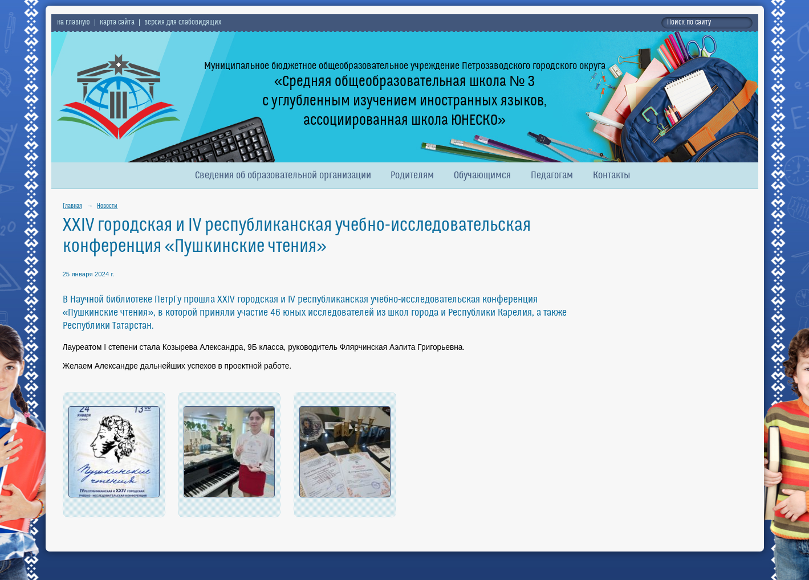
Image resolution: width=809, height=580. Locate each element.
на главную (73, 22)
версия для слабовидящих (182, 22)
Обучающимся (482, 175)
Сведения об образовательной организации (283, 175)
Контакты (612, 175)
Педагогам (552, 175)
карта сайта (117, 22)
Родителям (412, 175)
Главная (72, 206)
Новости (107, 206)
